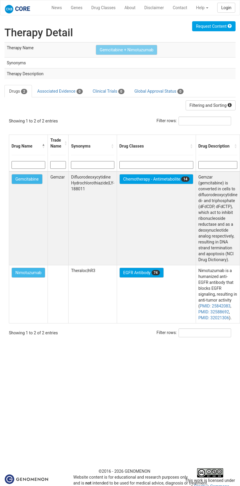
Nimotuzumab (28, 272)
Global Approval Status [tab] (159, 91)
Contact (180, 7)
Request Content (214, 26)
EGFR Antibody (141, 272)
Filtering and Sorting (210, 105)
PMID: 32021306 (213, 317)
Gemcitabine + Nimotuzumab (126, 50)
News (56, 7)
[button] (43, 146)
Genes (76, 7)
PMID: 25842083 (215, 306)
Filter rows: (167, 120)
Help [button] (202, 7)
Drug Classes (103, 7)
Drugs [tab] (18, 91)
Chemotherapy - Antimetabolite (156, 179)
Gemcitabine (27, 179)
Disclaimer (154, 7)
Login (226, 7)
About (129, 7)
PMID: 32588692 (213, 312)
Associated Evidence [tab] (59, 91)
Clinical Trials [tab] (108, 91)
